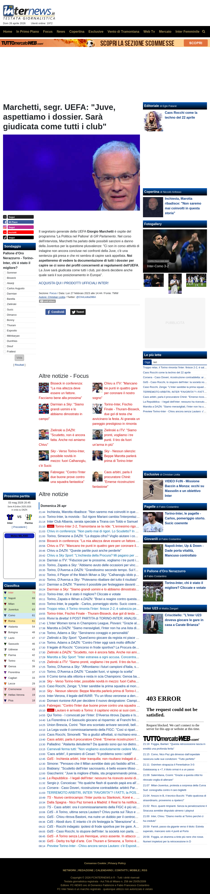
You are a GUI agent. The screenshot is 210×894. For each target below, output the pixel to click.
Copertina (151, 191)
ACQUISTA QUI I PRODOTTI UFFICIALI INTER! (74, 283)
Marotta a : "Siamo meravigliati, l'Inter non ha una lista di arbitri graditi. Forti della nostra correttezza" (123, 628)
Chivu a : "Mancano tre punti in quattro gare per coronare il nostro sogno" (102, 545)
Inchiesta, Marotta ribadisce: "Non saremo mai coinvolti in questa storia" (98, 512)
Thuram (11, 325)
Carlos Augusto (16, 288)
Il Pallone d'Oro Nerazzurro (165, 571)
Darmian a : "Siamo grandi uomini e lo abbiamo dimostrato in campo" (99, 589)
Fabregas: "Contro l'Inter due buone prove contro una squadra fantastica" (67, 477)
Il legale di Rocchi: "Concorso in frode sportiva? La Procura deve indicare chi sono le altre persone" (118, 647)
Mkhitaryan (13, 335)
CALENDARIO (104, 870)
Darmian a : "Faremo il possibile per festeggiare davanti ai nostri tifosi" (101, 584)
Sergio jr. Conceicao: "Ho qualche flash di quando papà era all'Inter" (95, 783)
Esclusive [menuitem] (95, 31)
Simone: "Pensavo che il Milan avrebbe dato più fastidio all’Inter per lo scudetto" (104, 763)
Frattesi (11, 351)
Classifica (11, 585)
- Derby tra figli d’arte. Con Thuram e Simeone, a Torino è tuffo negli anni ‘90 (105, 841)
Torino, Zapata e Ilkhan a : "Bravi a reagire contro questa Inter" (96, 599)
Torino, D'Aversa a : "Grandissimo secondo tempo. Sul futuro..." (96, 570)
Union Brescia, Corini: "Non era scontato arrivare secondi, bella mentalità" (100, 725)
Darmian (12, 293)
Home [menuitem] (7, 31)
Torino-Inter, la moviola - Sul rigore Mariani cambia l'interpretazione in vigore (101, 516)
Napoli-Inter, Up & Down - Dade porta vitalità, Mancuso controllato (184, 550)
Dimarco (12, 314)
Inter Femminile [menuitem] (187, 31)
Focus (53, 293)
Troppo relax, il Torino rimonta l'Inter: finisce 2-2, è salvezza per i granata (99, 608)
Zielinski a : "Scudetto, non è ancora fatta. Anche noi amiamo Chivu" (100, 652)
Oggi (147, 362)
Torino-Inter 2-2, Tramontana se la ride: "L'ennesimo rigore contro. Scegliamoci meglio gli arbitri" (119, 526)
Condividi (55, 312)
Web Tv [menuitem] (149, 31)
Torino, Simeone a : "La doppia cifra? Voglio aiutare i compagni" (97, 536)
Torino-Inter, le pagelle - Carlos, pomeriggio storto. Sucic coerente (94, 604)
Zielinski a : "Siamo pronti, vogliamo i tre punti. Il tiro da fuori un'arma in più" (103, 662)
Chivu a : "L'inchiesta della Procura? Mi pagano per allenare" (97, 555)
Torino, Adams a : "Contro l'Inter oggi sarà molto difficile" (91, 642)
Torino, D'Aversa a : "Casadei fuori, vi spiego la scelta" (90, 671)
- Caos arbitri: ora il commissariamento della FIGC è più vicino (94, 807)
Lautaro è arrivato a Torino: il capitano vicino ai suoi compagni (95, 710)
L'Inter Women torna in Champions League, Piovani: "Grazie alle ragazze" (100, 623)
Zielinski (11, 304)
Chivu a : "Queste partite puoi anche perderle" (84, 550)
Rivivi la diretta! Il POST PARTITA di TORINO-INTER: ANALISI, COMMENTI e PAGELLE (110, 618)
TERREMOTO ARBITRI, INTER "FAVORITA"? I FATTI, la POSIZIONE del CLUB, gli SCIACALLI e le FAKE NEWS (128, 792)
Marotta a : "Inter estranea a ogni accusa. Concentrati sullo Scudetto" (103, 657)
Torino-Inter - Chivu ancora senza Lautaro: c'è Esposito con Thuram (101, 846)
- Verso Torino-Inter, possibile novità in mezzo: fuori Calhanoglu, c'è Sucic (102, 681)
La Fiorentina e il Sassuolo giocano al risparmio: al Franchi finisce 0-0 (97, 720)
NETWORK (69, 870)
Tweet (78, 312)
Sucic (10, 309)
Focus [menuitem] (47, 31)
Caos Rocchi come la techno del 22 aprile (167, 372)
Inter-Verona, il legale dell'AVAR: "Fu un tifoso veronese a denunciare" (97, 696)
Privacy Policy (117, 863)
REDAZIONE (85, 870)
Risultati (19, 364)
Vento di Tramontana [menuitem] (123, 31)
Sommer (12, 272)
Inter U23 (151, 608)
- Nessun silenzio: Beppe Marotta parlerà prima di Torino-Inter (120, 456)
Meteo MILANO (19, 536)
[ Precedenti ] (19, 526)
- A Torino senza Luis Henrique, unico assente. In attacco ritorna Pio (99, 836)
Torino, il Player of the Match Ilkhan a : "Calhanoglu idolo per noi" (96, 575)
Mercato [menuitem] (165, 31)
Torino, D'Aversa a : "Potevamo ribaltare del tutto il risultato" (92, 579)
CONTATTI (121, 870)
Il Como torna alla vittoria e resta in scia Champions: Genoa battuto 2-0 (98, 676)
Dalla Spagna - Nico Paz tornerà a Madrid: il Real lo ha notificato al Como (99, 802)
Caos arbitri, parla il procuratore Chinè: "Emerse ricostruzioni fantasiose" (99, 739)
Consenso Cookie (95, 863)
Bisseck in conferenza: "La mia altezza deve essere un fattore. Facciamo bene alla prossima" (113, 541)
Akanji (10, 283)
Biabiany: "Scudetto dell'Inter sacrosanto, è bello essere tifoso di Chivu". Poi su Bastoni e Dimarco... (118, 768)
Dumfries (12, 341)
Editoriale (151, 106)
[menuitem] (203, 31)
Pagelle (149, 506)
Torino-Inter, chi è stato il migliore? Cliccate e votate (84, 594)
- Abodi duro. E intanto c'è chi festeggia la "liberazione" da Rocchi (97, 821)
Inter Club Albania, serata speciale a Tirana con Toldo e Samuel (92, 521)
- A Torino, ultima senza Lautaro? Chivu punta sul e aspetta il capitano (105, 812)
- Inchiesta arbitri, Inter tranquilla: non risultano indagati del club (96, 758)
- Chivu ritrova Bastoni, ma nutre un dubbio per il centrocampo (95, 817)
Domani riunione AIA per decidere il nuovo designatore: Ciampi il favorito (99, 700)
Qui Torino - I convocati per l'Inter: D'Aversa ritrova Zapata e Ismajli (95, 715)
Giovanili (151, 539)
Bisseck (11, 277)
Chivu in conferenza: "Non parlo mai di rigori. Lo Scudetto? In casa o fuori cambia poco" (109, 531)
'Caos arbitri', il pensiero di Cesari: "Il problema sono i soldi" (89, 754)
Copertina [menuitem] (76, 31)
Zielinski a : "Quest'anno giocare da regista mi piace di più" (96, 637)
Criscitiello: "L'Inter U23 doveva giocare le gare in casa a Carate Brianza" (184, 620)
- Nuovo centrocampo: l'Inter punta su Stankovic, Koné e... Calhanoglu (100, 797)
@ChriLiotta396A (86, 297)
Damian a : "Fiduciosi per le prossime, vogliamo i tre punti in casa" (97, 560)
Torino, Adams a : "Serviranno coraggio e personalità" (88, 633)
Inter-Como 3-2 (158, 266)
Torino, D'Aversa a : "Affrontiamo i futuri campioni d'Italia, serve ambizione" (103, 666)
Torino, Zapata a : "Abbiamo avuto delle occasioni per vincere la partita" (100, 565)
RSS (144, 870)
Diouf (10, 346)
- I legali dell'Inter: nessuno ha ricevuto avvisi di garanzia (98, 778)
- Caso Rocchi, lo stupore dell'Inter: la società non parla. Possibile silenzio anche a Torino (114, 831)
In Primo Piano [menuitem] (27, 31)
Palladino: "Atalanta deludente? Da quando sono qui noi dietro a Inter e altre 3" (103, 744)
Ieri (155, 362)
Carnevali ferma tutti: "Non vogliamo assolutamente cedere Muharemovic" (100, 749)
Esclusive (151, 474)
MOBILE (135, 870)
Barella (11, 298)
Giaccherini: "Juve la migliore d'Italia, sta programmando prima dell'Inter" (99, 773)
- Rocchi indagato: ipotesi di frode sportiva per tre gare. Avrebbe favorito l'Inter (106, 826)
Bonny (10, 320)
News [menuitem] (61, 31)
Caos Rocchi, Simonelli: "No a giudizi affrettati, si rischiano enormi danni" (99, 734)
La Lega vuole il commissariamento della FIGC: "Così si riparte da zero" (98, 729)
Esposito (12, 330)
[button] (19, 358)
